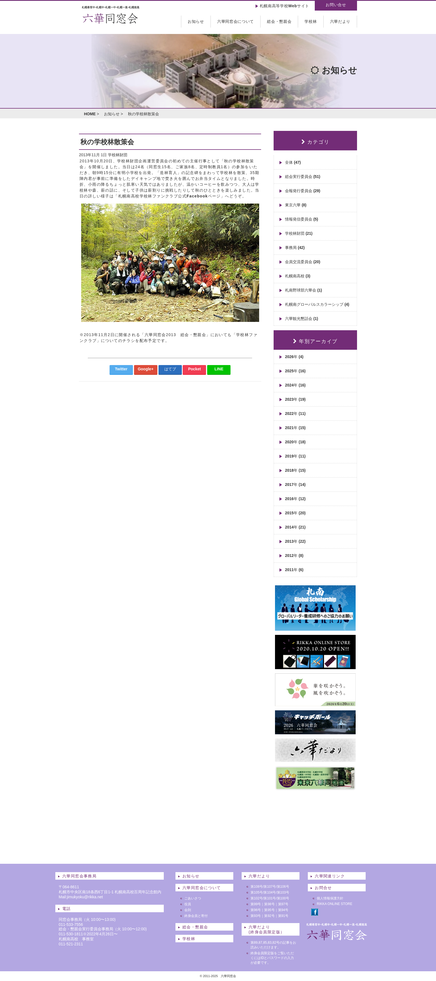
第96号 (256, 910)
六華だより (340, 21)
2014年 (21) (295, 527)
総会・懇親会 (279, 21)
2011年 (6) (294, 569)
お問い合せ (336, 5)
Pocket (194, 369)
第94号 (283, 910)
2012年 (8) (294, 555)
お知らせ (196, 21)
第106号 (283, 887)
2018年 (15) (295, 470)
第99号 (256, 904)
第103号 (283, 892)
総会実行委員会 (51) (302, 176)
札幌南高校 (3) (297, 276)
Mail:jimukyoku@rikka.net (81, 897)
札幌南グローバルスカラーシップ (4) (317, 304)
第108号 (257, 887)
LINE (218, 369)
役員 (187, 904)
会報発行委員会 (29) (302, 191)
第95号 (269, 910)
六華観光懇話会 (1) (301, 318)
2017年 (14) (295, 484)
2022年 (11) (295, 413)
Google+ (145, 369)
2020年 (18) (295, 442)
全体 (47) (293, 162)
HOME (90, 114)
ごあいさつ (192, 898)
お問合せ (323, 887)
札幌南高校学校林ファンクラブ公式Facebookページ (169, 196)
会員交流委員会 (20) (302, 262)
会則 (187, 910)
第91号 (283, 916)
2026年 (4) (294, 356)
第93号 (256, 916)
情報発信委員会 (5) (301, 219)
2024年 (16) (295, 385)
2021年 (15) (295, 427)
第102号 (257, 898)
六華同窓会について (235, 21)
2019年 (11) (295, 456)
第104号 (270, 892)
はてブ (170, 369)
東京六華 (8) (295, 205)
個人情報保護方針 (330, 898)
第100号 (283, 898)
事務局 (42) (295, 247)
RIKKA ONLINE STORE (334, 904)
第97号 (283, 904)
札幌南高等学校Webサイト (284, 6)
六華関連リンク (330, 876)
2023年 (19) (295, 399)
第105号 (257, 892)
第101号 (270, 898)
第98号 (269, 904)
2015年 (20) (295, 513)
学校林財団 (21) (299, 233)
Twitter (121, 369)
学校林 (310, 21)
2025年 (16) (295, 371)
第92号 (269, 916)
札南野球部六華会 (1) (303, 290)
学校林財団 (117, 155)
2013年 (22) (295, 541)
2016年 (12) (295, 498)
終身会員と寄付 (196, 916)
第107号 (270, 887)
